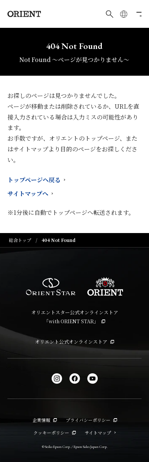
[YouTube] (92, 378)
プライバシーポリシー (91, 420)
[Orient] (24, 14)
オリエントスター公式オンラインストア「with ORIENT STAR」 (74, 316)
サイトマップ (100, 432)
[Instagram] (57, 378)
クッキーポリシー (54, 432)
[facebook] (74, 378)
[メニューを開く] (138, 14)
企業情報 (44, 420)
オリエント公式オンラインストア (74, 341)
